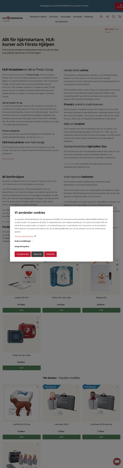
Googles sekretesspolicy (24, 236)
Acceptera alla (23, 254)
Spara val (37, 254)
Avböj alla (50, 254)
